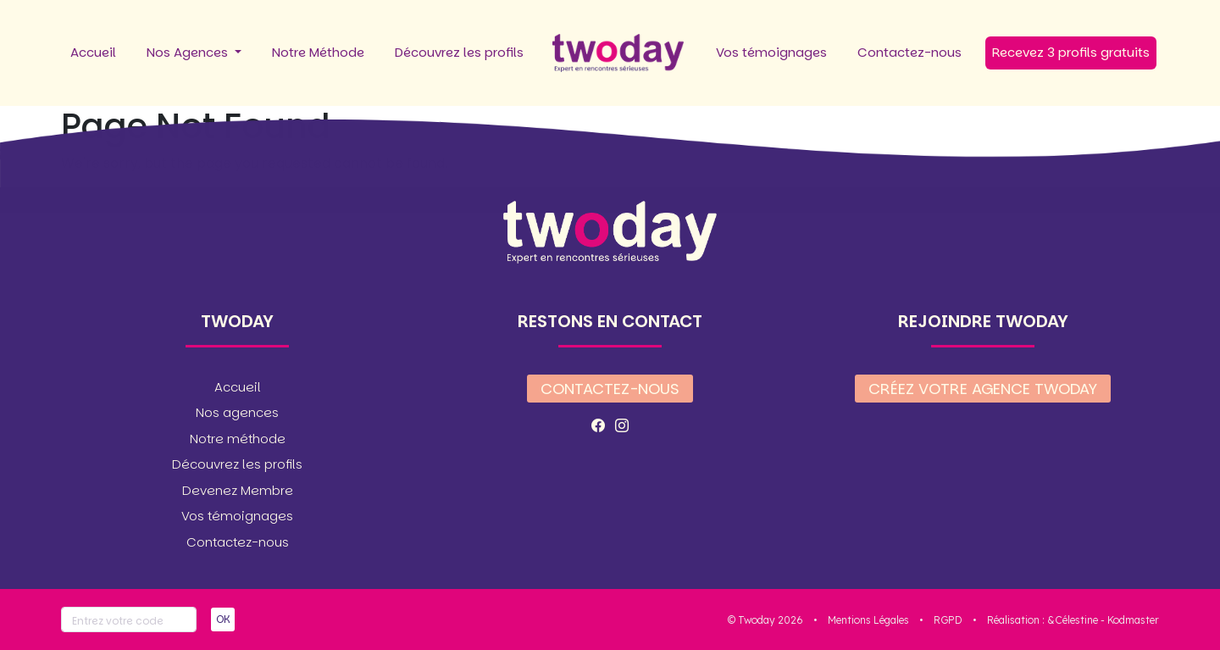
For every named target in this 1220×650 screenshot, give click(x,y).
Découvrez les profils (459, 52)
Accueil (93, 52)
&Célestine (1072, 620)
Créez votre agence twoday (982, 388)
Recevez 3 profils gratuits (1071, 52)
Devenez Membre (237, 490)
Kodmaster (1133, 620)
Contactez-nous (909, 52)
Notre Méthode (318, 52)
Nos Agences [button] (189, 52)
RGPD (948, 620)
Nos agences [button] (237, 412)
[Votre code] (129, 619)
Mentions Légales (868, 620)
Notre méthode (238, 438)
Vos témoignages (771, 52)
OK (223, 619)
